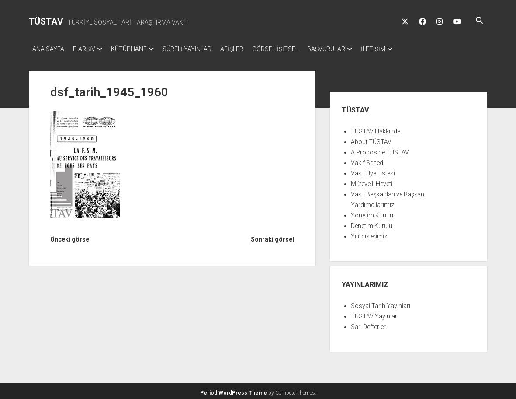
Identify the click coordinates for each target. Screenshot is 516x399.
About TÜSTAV (371, 139)
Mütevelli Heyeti (371, 181)
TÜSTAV (46, 21)
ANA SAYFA (48, 49)
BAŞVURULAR (352, 49)
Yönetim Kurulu (372, 212)
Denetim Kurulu (371, 223)
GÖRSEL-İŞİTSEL (297, 49)
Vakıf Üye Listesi (373, 170)
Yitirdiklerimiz (369, 233)
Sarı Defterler (368, 324)
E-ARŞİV (88, 49)
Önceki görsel (70, 236)
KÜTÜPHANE (138, 49)
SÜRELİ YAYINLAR (200, 49)
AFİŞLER (249, 49)
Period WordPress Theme (233, 390)
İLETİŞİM (403, 49)
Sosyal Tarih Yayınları (380, 303)
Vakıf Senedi (367, 160)
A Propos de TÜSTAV (380, 149)
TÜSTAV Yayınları (374, 313)
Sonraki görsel (272, 236)
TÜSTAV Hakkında (376, 128)
